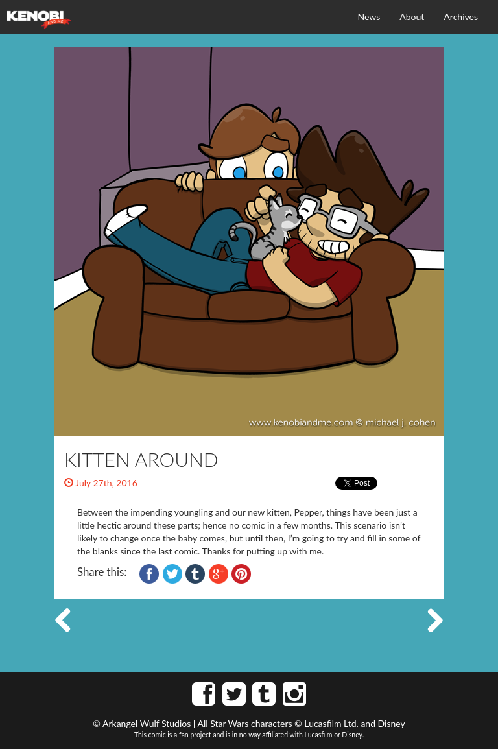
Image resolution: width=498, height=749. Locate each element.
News (369, 16)
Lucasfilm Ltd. (331, 723)
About (411, 16)
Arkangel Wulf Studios (146, 723)
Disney (391, 723)
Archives (461, 16)
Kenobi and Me (39, 20)
